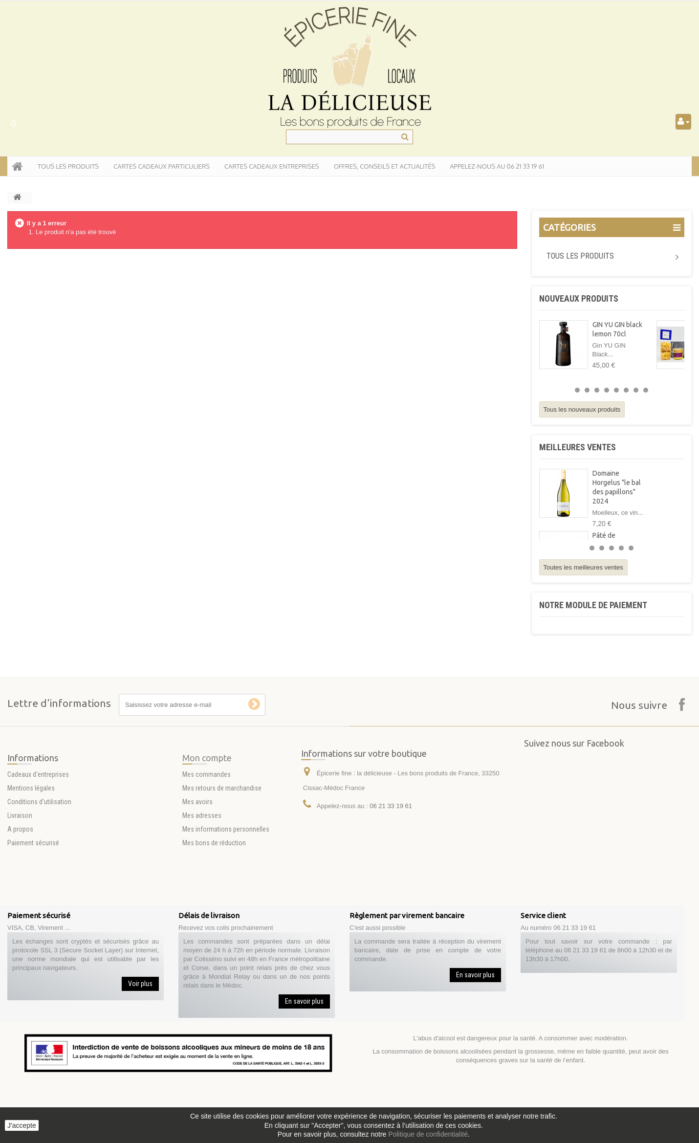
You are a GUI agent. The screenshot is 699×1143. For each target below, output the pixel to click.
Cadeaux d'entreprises (38, 818)
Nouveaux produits (578, 298)
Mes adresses (201, 859)
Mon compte (207, 801)
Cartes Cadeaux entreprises (271, 166)
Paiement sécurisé (33, 886)
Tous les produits (580, 256)
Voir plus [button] (140, 984)
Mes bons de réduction (214, 886)
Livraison (19, 859)
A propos (20, 873)
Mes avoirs (197, 845)
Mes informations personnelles (225, 873)
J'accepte (21, 1125)
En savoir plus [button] (304, 1001)
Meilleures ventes (577, 447)
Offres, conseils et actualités (385, 166)
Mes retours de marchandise (222, 831)
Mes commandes (206, 818)
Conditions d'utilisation (39, 845)
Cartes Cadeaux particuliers (161, 166)
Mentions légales (31, 831)
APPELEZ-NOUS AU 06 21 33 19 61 (497, 166)
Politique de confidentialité (428, 1134)
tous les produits (68, 166)
